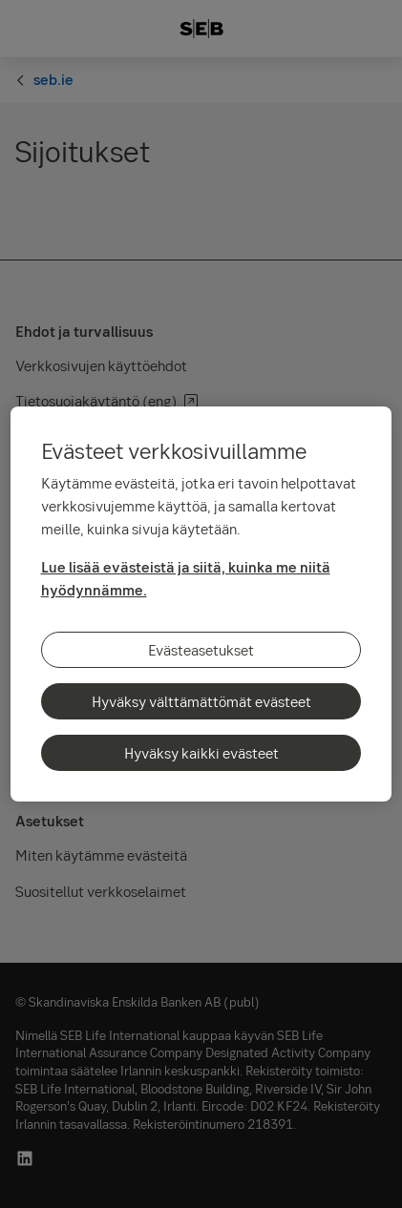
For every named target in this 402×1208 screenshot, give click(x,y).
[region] (201, 604)
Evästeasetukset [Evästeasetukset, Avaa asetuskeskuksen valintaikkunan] (201, 649)
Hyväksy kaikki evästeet (201, 752)
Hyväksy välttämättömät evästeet (201, 701)
